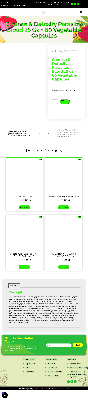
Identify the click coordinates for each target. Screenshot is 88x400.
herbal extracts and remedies (66, 134)
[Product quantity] (55, 102)
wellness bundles (63, 136)
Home (53, 50)
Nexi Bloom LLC (39, 389)
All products (59, 50)
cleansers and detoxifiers (71, 132)
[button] (43, 13)
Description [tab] (14, 286)
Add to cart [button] (24, 207)
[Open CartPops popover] (5, 395)
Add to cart (65, 100)
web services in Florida (61, 389)
